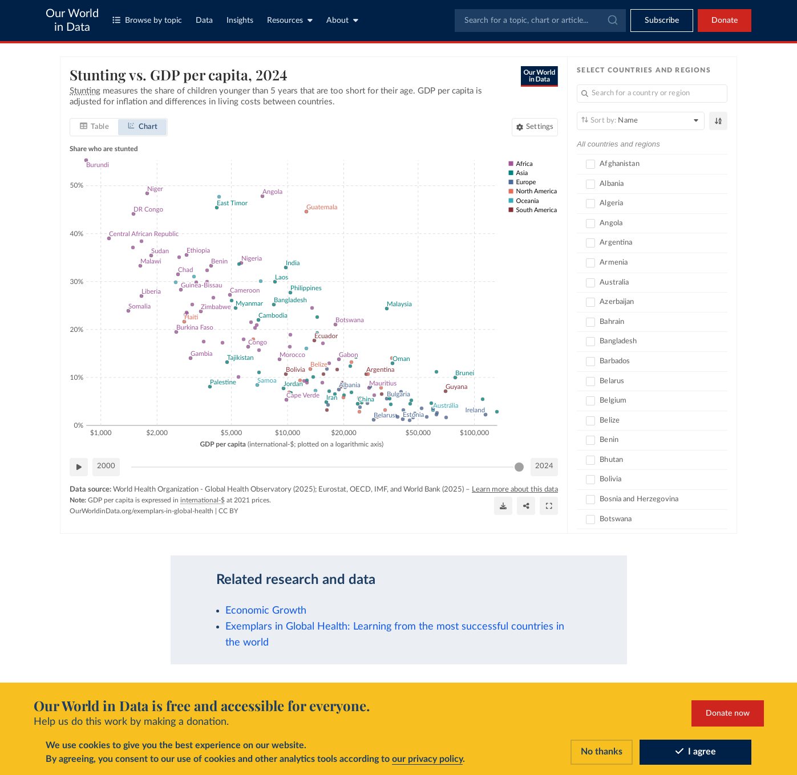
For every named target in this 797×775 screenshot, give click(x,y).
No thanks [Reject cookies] (601, 751)
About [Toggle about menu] (342, 20)
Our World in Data (72, 20)
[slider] (519, 466)
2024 (544, 466)
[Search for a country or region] (652, 93)
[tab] (94, 127)
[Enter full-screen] (549, 506)
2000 (106, 466)
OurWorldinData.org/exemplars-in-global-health (141, 510)
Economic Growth (265, 610)
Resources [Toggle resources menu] (290, 20)
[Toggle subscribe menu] (661, 20)
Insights (239, 21)
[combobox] (540, 20)
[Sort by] (641, 121)
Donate (724, 21)
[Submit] (611, 20)
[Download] (503, 506)
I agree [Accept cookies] (695, 751)
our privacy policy (427, 759)
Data (204, 21)
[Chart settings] (535, 126)
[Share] (526, 506)
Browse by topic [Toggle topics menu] (147, 20)
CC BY (228, 510)
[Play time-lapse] (79, 466)
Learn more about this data (515, 489)
